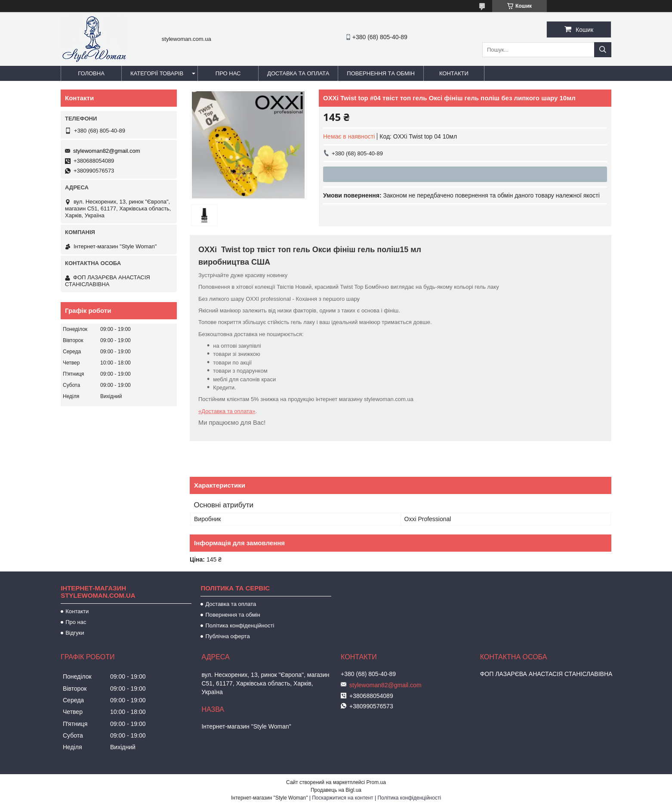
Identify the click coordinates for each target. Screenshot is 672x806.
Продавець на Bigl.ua (336, 790)
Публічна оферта (227, 636)
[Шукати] (602, 49)
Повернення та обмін (381, 73)
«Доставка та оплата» (226, 411)
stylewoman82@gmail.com (106, 151)
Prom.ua (376, 782)
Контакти (454, 73)
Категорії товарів (156, 73)
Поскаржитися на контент (342, 798)
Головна (91, 73)
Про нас (228, 73)
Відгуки (74, 633)
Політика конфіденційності (239, 625)
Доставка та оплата (298, 73)
